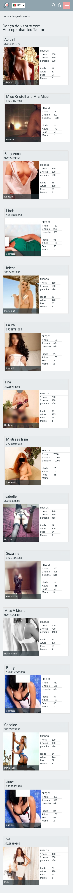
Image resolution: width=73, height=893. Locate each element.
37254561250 (12, 272)
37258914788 (12, 386)
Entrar (59, 5)
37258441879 (12, 44)
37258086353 (14, 215)
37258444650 (14, 558)
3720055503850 (15, 672)
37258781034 (14, 329)
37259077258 (14, 101)
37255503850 (12, 158)
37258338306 (12, 501)
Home (6, 16)
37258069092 (14, 443)
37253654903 (12, 615)
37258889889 (12, 843)
